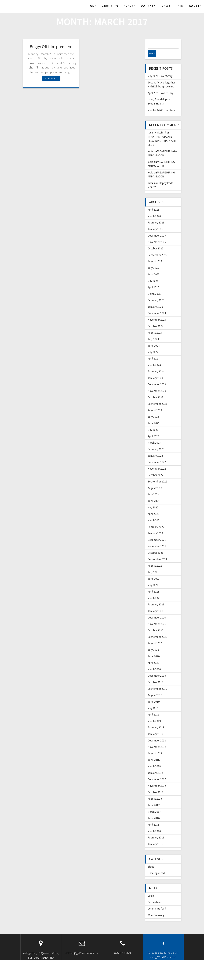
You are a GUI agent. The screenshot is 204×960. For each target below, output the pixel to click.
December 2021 (157, 533)
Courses (148, 6)
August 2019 (155, 688)
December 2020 (157, 611)
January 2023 (155, 449)
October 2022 (155, 468)
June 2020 (154, 649)
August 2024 (155, 326)
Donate (195, 6)
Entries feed (155, 895)
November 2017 (157, 779)
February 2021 (156, 598)
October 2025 (155, 242)
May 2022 (153, 501)
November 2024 (157, 313)
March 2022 (154, 513)
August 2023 (155, 403)
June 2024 (154, 339)
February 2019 (156, 721)
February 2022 (156, 520)
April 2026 (153, 203)
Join (180, 6)
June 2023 (154, 416)
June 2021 (154, 572)
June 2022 (154, 494)
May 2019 (153, 701)
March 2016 (154, 824)
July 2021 (153, 565)
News (165, 6)
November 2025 (157, 235)
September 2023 (157, 397)
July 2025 (153, 261)
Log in (151, 889)
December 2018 (157, 734)
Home (92, 6)
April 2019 (153, 708)
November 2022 (157, 462)
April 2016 (153, 818)
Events (130, 6)
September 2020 (157, 630)
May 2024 (153, 345)
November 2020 (157, 617)
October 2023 (155, 390)
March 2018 (154, 759)
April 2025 (153, 280)
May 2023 (153, 423)
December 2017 (157, 772)
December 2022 (157, 455)
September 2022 (157, 475)
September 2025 (157, 248)
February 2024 (156, 365)
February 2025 (156, 293)
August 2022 (155, 481)
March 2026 (154, 209)
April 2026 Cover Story (160, 86)
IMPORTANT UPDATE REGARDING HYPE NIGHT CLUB (162, 134)
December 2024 (157, 306)
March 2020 (154, 662)
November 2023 (157, 384)
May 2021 (153, 578)
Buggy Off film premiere (51, 46)
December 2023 (157, 377)
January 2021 (155, 604)
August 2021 (155, 559)
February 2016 (156, 831)
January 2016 (155, 837)
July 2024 (153, 332)
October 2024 (155, 319)
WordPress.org (156, 908)
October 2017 (155, 785)
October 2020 (155, 624)
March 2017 (154, 805)
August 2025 (155, 254)
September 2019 (157, 682)
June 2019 (154, 695)
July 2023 (153, 410)
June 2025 (154, 268)
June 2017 (154, 798)
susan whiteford (157, 126)
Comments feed (157, 902)
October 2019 (155, 675)
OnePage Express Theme (163, 955)
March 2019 (154, 714)
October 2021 (155, 546)
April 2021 (153, 585)
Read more (51, 78)
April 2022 (153, 507)
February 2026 (156, 216)
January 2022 (155, 526)
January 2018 (155, 766)
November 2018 (157, 740)
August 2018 (155, 746)
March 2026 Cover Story (161, 103)
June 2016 (154, 811)
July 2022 (153, 487)
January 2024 (155, 371)
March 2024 (154, 358)
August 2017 (155, 792)
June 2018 (154, 753)
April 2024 (153, 352)
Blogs (151, 860)
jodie (150, 144)
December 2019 (157, 669)
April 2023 (153, 429)
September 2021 (157, 552)
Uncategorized (156, 866)
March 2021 (154, 591)
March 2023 (154, 436)
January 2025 (155, 300)
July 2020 (153, 643)
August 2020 (155, 636)
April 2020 (153, 656)
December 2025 (157, 229)
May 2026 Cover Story (160, 69)
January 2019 (155, 727)
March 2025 (154, 287)
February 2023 (156, 442)
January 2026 (155, 222)
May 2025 (153, 274)
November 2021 (157, 539)
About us (110, 6)
